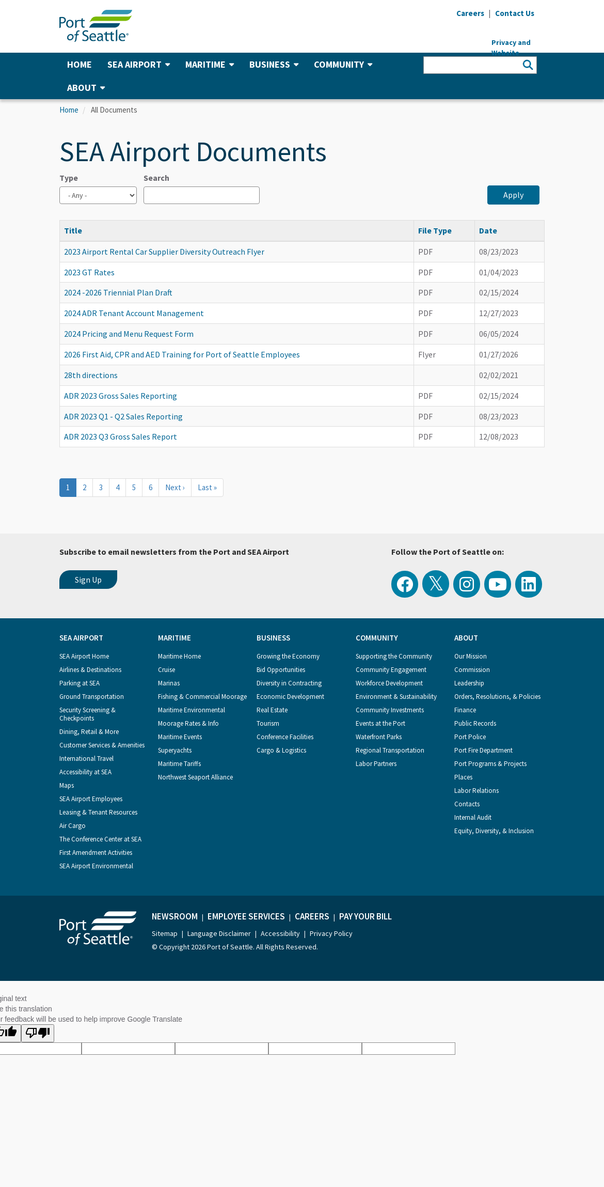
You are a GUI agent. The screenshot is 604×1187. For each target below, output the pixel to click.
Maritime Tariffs (179, 763)
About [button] (86, 87)
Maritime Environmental (191, 710)
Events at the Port (380, 723)
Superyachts (175, 750)
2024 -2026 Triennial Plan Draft (118, 292)
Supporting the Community (394, 656)
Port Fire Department (483, 750)
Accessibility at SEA (85, 772)
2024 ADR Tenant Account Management (134, 313)
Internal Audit (472, 817)
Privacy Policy (331, 933)
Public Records (475, 723)
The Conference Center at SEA (100, 839)
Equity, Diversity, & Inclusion (494, 830)
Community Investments (390, 710)
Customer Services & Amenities (102, 745)
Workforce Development (389, 683)
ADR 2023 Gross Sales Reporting (120, 396)
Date (488, 230)
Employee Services (246, 916)
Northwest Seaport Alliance (195, 777)
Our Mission (470, 656)
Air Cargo (72, 825)
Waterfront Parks (379, 736)
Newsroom (175, 916)
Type (68, 178)
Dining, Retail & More (89, 731)
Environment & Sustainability (396, 696)
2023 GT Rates (89, 272)
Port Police (470, 736)
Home (79, 64)
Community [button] (343, 64)
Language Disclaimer (219, 933)
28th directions (91, 375)
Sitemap (165, 933)
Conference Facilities (285, 736)
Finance (465, 710)
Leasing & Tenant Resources (98, 812)
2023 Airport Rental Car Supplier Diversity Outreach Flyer (164, 251)
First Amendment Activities (95, 852)
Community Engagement (391, 669)
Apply (513, 195)
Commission (472, 669)
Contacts (467, 804)
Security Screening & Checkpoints (87, 714)
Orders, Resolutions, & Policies (497, 696)
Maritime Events (180, 736)
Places (463, 777)
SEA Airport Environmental (96, 866)
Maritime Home (179, 656)
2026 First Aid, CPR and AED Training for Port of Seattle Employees (182, 354)
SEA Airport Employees (90, 798)
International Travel (86, 758)
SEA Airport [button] (138, 64)
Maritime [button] (209, 64)
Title (78, 230)
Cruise (166, 669)
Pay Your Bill (365, 916)
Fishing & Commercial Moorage (202, 696)
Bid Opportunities (281, 669)
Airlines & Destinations (90, 669)
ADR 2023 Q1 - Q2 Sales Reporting (123, 416)
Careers (312, 916)
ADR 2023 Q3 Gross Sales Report (120, 436)
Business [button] (273, 64)
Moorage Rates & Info (188, 723)
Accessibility (280, 933)
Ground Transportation (91, 696)
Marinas (169, 683)
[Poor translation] (37, 1033)
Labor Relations (476, 790)
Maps (66, 785)
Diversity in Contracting (289, 683)
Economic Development (290, 696)
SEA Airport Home (84, 656)
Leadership (469, 683)
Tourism (268, 723)
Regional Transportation (390, 750)
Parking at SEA (79, 683)
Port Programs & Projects (490, 763)
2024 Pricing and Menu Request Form (129, 334)
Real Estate (272, 710)
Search (156, 178)
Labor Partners (376, 763)
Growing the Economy (288, 656)
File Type (435, 230)
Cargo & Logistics (281, 750)
